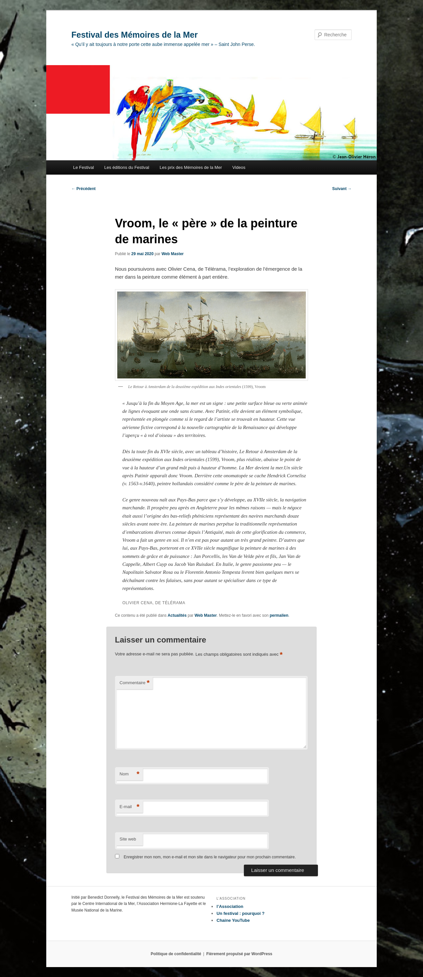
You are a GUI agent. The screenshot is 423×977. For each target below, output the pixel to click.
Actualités (177, 615)
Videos (239, 167)
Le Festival (83, 167)
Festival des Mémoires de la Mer (134, 34)
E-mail (129, 807)
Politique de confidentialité (176, 954)
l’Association (229, 906)
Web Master (173, 254)
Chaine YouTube (233, 920)
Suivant (342, 188)
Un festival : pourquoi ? (240, 913)
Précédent (83, 188)
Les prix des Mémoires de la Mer (191, 167)
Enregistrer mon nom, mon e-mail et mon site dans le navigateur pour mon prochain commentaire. (210, 857)
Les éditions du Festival (126, 167)
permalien (279, 615)
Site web (128, 839)
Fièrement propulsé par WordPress (239, 954)
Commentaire (135, 683)
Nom (129, 774)
